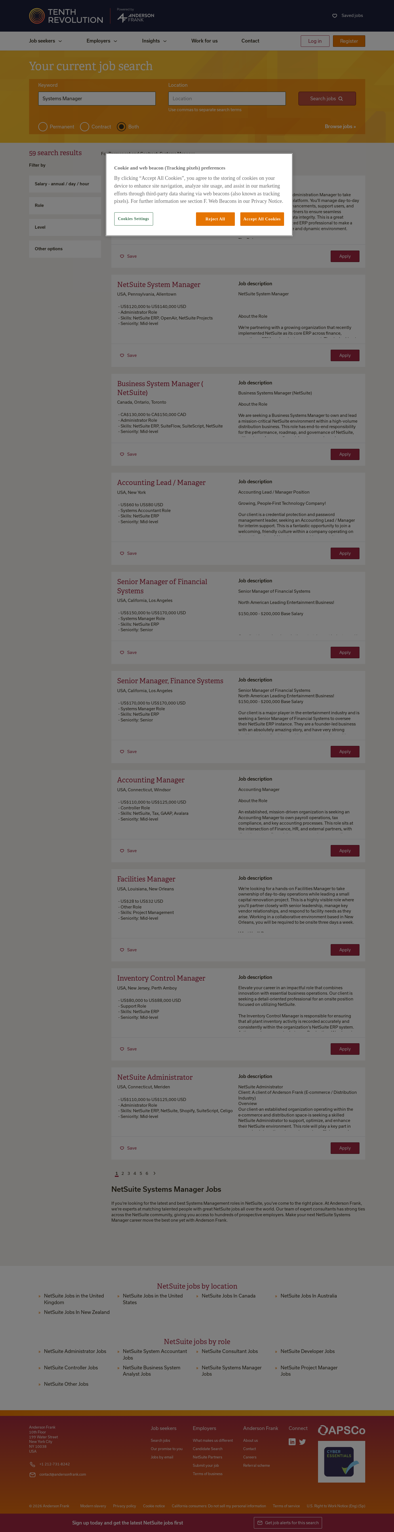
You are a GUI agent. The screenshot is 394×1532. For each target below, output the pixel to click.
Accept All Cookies (262, 219)
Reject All (215, 219)
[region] (199, 194)
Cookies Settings (133, 219)
